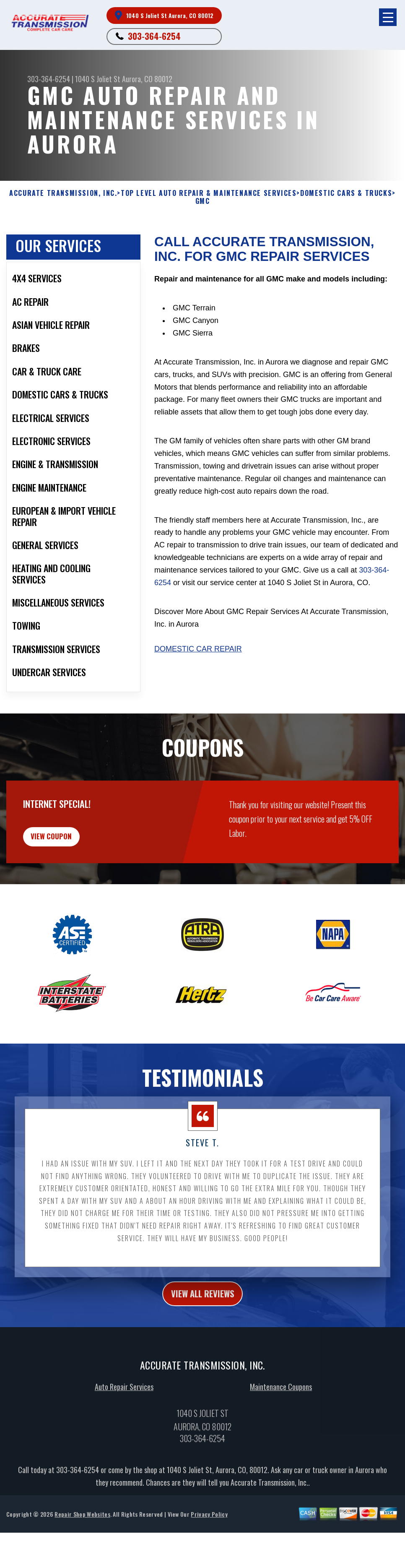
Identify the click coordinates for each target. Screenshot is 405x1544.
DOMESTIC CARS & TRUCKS (346, 193)
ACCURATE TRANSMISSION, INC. (63, 193)
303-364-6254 (154, 36)
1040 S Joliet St (97, 78)
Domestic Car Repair (198, 649)
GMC (202, 201)
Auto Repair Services (124, 1439)
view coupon (69, 881)
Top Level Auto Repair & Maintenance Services (208, 193)
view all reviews (202, 1343)
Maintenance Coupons (281, 1439)
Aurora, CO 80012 (147, 78)
